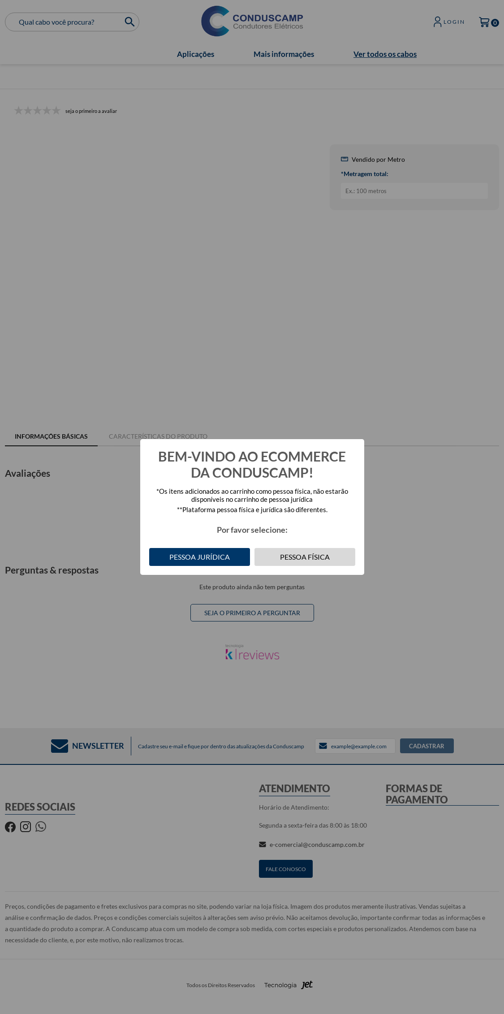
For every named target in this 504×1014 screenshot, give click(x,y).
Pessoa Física (305, 556)
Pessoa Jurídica (199, 556)
